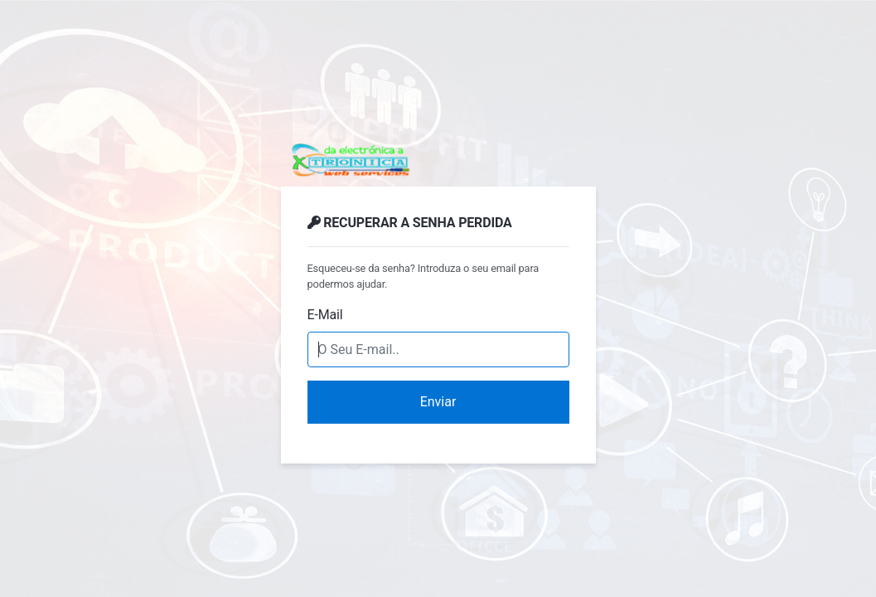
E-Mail (325, 315)
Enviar (438, 402)
